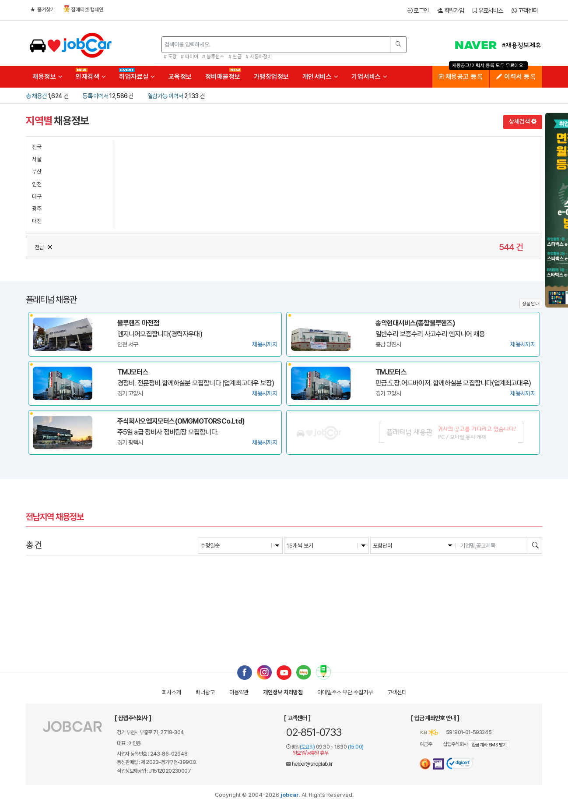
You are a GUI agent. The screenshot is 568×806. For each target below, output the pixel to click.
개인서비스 (320, 77)
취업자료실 (137, 77)
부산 (37, 171)
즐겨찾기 (42, 9)
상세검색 (522, 121)
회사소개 (171, 692)
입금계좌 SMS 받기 (489, 745)
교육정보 (180, 77)
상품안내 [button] (531, 304)
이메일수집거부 (345, 692)
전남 (44, 246)
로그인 (418, 10)
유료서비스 (488, 10)
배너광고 (205, 692)
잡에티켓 (83, 9)
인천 (37, 184)
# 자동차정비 (258, 56)
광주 (37, 208)
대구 (37, 196)
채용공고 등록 (461, 77)
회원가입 (450, 10)
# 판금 (235, 56)
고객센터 (525, 10)
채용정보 (47, 77)
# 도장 (170, 56)
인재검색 (91, 77)
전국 (37, 147)
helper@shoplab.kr (312, 764)
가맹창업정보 (271, 77)
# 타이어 (189, 56)
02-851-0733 (313, 732)
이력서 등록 (516, 77)
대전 (37, 221)
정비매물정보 (223, 77)
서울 (37, 159)
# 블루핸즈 (213, 56)
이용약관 (239, 692)
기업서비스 (369, 77)
